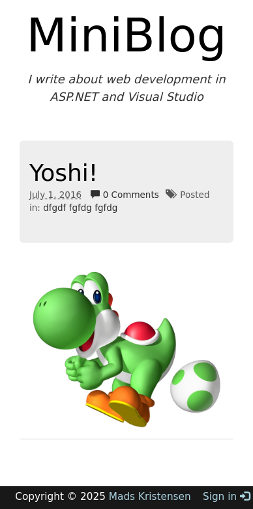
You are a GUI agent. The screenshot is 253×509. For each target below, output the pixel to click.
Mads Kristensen (150, 496)
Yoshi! (63, 172)
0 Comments (124, 194)
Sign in (226, 496)
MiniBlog (127, 35)
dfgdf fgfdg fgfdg (80, 207)
